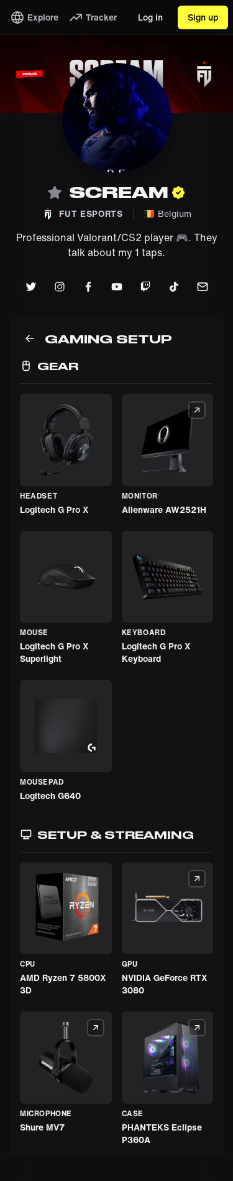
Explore (34, 17)
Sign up (203, 17)
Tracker (92, 17)
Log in (150, 17)
